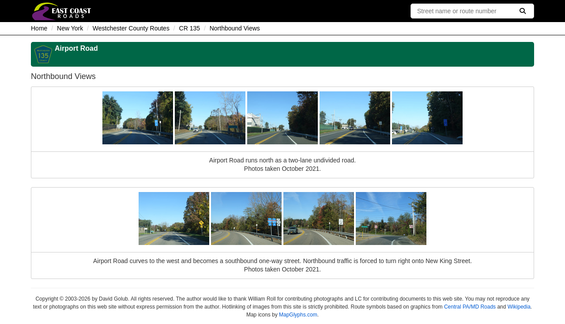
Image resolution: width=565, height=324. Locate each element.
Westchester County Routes (131, 28)
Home (39, 28)
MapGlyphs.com (298, 315)
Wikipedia (519, 307)
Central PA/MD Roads (470, 307)
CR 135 (189, 28)
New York (70, 28)
